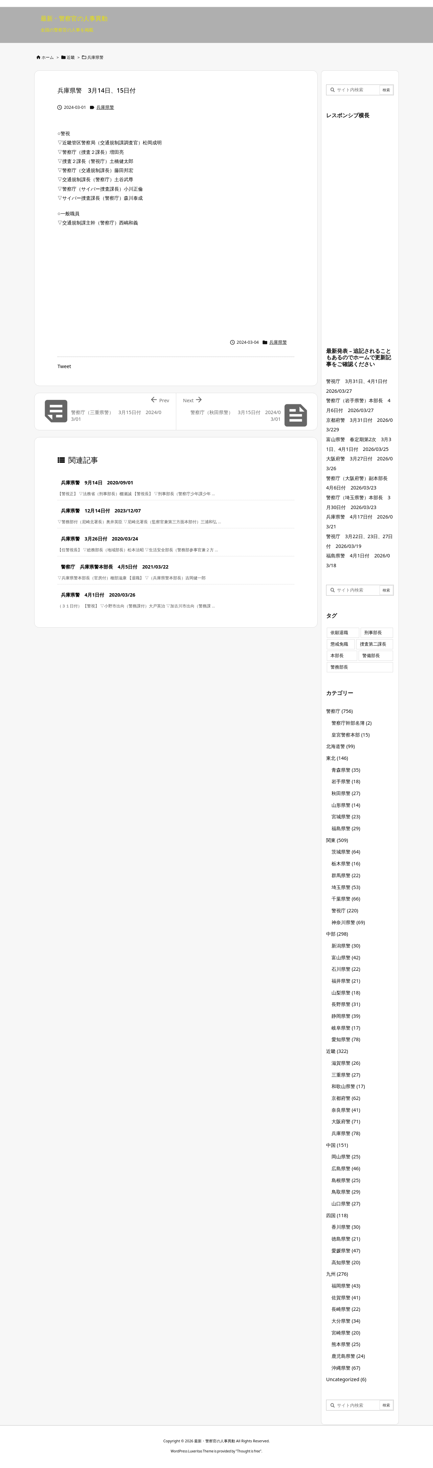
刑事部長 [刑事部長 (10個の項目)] (373, 632)
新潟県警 (346, 945)
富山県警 (346, 957)
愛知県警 (346, 1039)
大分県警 (346, 1321)
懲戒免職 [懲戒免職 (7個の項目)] (339, 644)
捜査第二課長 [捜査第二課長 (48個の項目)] (373, 644)
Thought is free (248, 1451)
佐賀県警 (346, 1297)
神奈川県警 (348, 922)
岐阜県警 (346, 1028)
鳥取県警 (346, 1191)
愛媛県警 (346, 1250)
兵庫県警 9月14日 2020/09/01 (97, 482)
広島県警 (346, 1168)
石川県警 (346, 969)
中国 (337, 1145)
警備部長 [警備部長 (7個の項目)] (371, 655)
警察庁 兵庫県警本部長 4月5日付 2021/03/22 (114, 566)
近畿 (71, 57)
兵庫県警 (95, 57)
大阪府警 (346, 1121)
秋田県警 (346, 793)
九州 (337, 1274)
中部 (337, 934)
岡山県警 (346, 1156)
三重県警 (346, 1075)
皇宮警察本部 (351, 734)
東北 (337, 758)
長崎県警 (346, 1309)
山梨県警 (346, 992)
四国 (337, 1215)
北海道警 (340, 746)
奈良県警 (346, 1110)
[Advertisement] (176, 281)
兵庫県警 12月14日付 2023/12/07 (101, 510)
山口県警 (346, 1203)
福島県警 (346, 828)
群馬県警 (346, 875)
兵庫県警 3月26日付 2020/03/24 (99, 538)
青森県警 (346, 770)
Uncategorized (346, 1379)
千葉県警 (346, 898)
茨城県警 (346, 851)
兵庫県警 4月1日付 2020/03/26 (98, 595)
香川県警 (346, 1227)
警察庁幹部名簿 (352, 723)
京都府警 (346, 1098)
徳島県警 (346, 1238)
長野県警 (346, 1004)
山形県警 (346, 805)
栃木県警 (346, 863)
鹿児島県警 (348, 1356)
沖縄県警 (346, 1368)
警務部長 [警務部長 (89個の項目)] (339, 667)
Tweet (64, 366)
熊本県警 (346, 1344)
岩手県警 (346, 781)
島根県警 (346, 1180)
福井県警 (346, 981)
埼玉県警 (346, 887)
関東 (337, 840)
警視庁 (345, 910)
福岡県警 (346, 1285)
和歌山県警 (348, 1086)
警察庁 (339, 711)
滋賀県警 (346, 1063)
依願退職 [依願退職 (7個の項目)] (339, 632)
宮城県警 (346, 816)
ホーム (48, 57)
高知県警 (346, 1262)
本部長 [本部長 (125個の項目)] (337, 655)
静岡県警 (346, 1016)
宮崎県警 (346, 1332)
